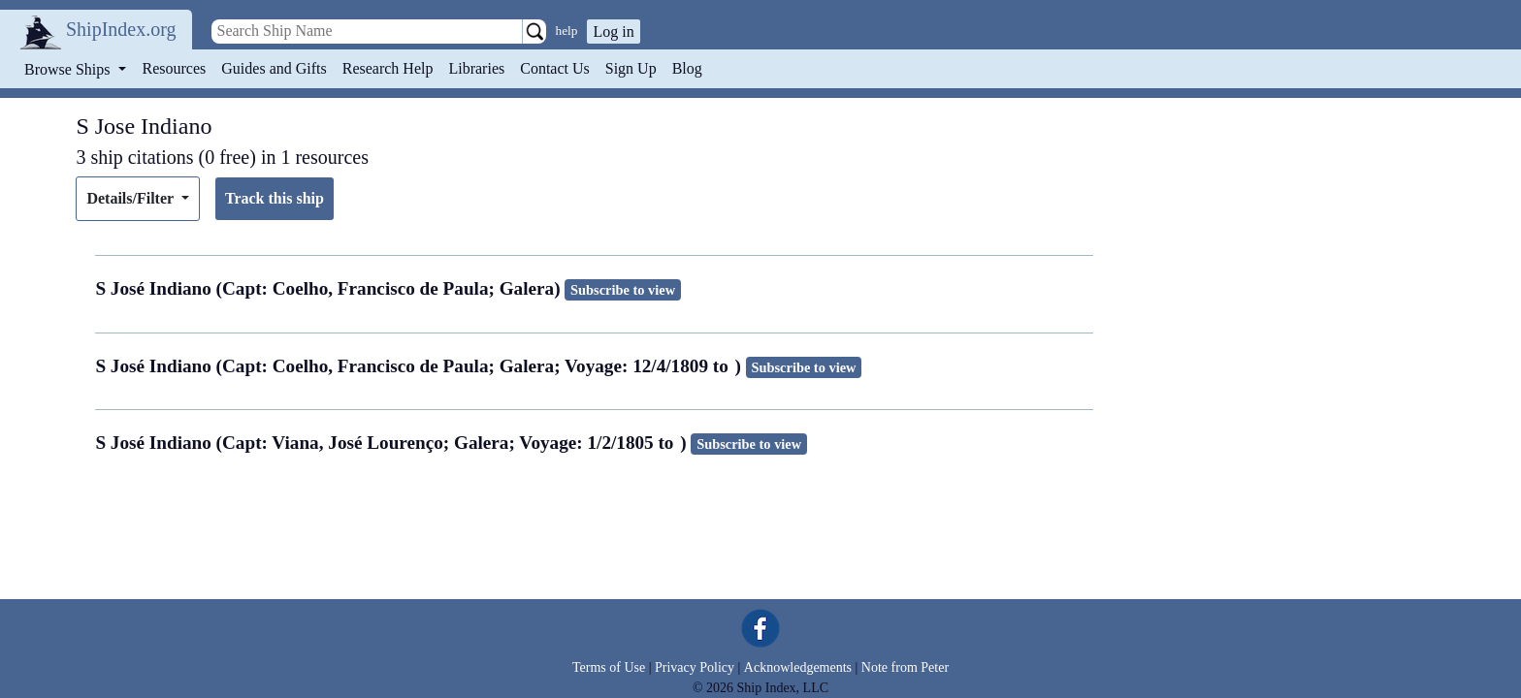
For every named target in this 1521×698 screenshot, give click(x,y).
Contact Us (555, 68)
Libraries (476, 68)
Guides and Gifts (273, 68)
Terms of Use (608, 667)
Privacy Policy (694, 667)
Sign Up (631, 68)
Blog (687, 68)
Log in (613, 31)
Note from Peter (905, 667)
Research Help (388, 68)
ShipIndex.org (121, 29)
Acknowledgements (798, 667)
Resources (175, 68)
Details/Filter (131, 198)
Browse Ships (68, 69)
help (567, 30)
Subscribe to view (622, 290)
